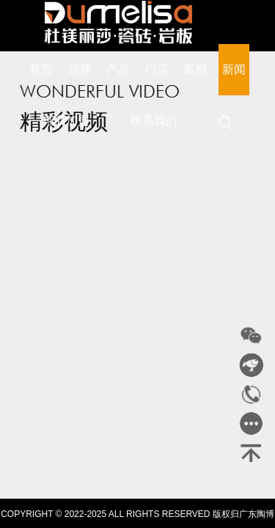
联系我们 (154, 120)
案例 (195, 69)
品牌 (80, 69)
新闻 (234, 69)
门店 (157, 69)
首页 (41, 69)
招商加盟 (66, 120)
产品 (118, 69)
